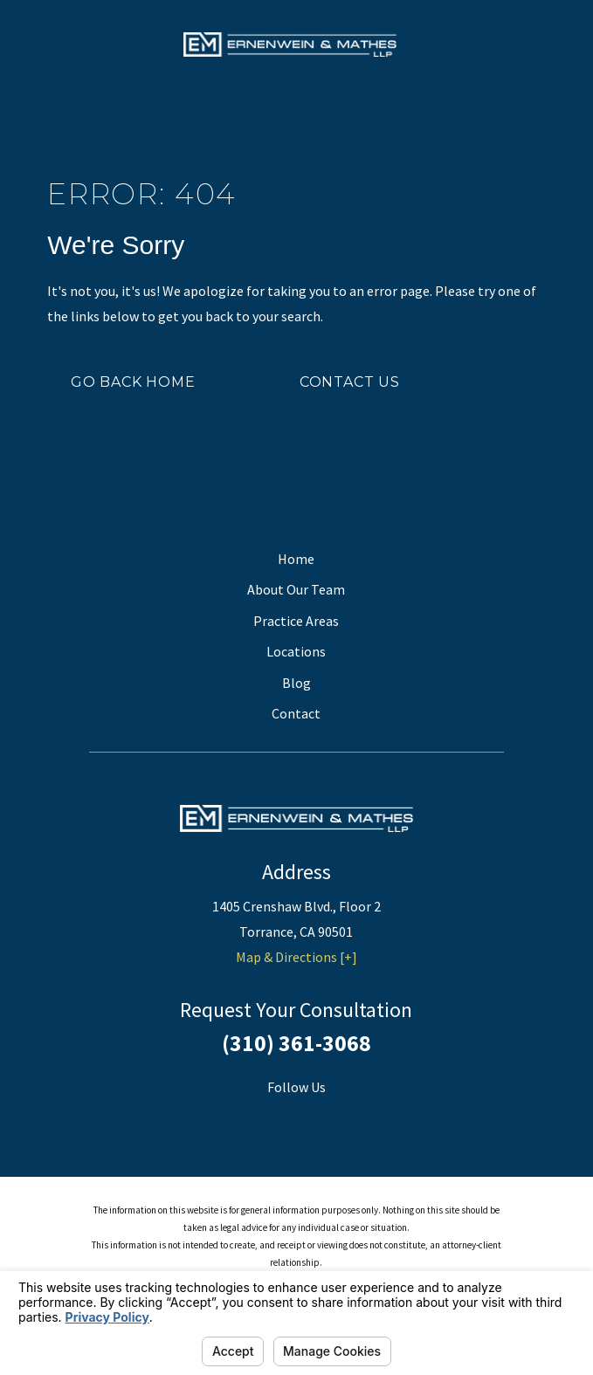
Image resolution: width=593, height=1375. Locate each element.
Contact (296, 713)
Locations (296, 651)
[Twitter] (318, 1118)
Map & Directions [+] (296, 957)
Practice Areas (296, 620)
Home (296, 558)
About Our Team (296, 589)
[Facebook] (274, 1118)
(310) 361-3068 (296, 1043)
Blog (296, 682)
